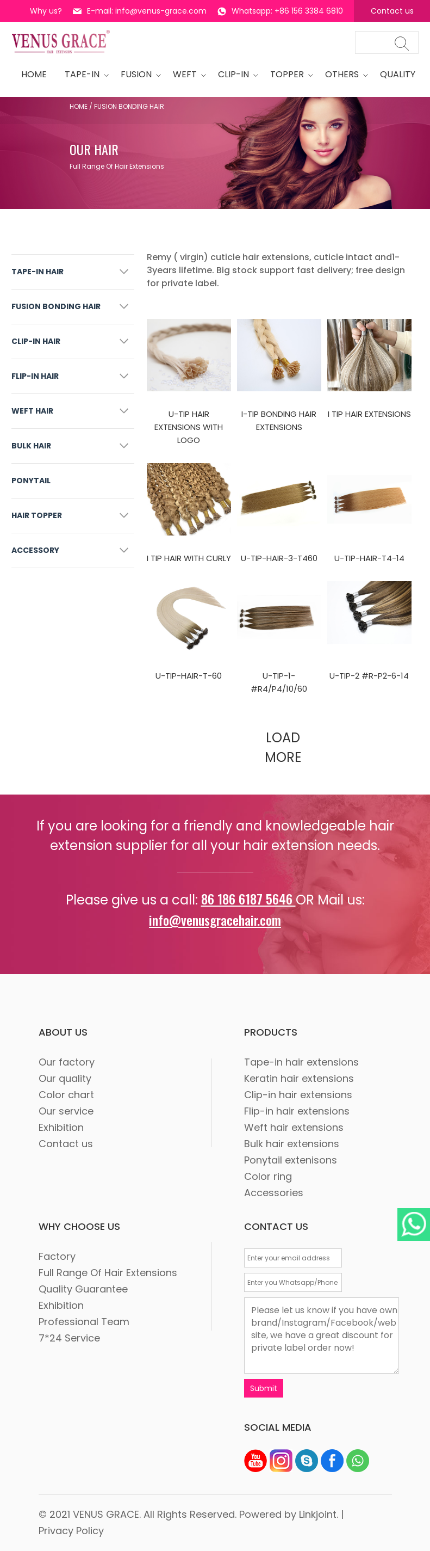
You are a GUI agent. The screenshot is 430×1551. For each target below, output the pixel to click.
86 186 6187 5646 (248, 898)
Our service (66, 1111)
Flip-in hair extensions (297, 1111)
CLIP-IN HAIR (35, 341)
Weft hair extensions (294, 1127)
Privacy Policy (71, 1530)
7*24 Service (69, 1338)
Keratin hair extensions (299, 1078)
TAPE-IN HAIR (37, 271)
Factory (57, 1256)
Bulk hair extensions (291, 1143)
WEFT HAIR (32, 410)
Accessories (273, 1192)
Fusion (138, 74)
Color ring (268, 1176)
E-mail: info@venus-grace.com (140, 10)
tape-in (84, 74)
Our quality (65, 1078)
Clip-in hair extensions (298, 1094)
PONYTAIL (31, 480)
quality (397, 74)
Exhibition (61, 1127)
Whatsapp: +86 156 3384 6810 (280, 10)
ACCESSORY (35, 550)
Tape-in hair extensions (301, 1062)
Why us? (46, 10)
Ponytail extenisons (290, 1160)
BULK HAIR (31, 445)
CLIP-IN (235, 74)
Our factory (67, 1062)
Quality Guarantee (83, 1289)
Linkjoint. (318, 1514)
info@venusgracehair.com (215, 920)
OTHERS (343, 74)
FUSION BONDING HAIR (56, 306)
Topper (288, 74)
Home (79, 106)
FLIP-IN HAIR (35, 376)
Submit (263, 1388)
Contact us (392, 10)
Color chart (66, 1094)
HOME (34, 74)
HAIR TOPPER (36, 515)
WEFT (186, 74)
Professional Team (84, 1321)
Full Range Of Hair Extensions (108, 1272)
